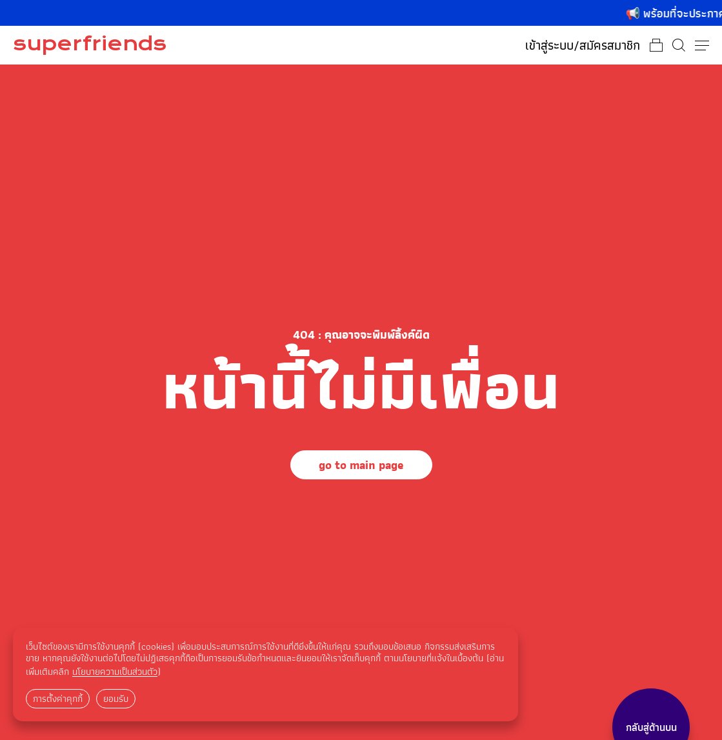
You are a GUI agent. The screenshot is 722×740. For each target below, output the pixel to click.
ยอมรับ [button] (115, 698)
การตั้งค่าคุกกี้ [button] (58, 698)
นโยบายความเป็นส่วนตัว (114, 671)
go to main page (361, 464)
